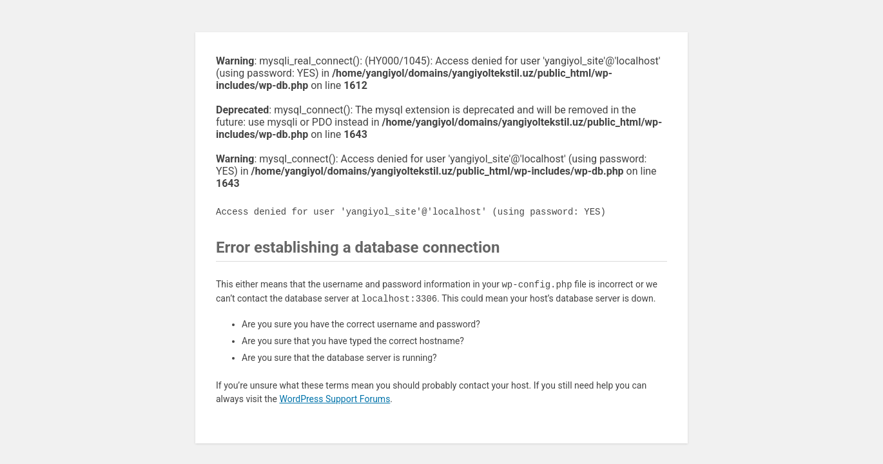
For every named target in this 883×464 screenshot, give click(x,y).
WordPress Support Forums (334, 399)
